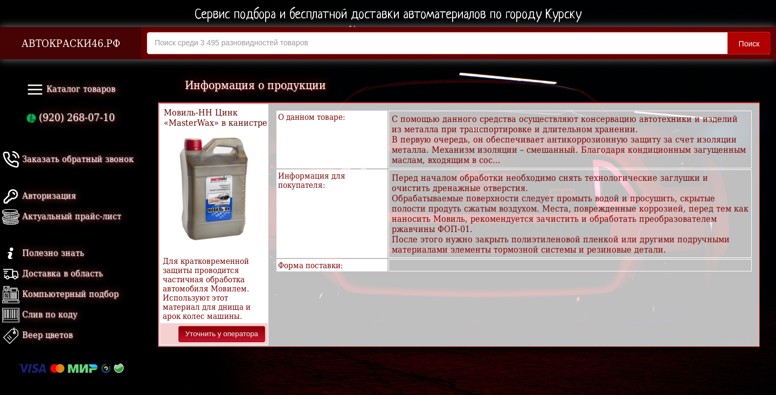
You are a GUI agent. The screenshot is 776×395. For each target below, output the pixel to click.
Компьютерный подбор (60, 294)
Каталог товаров (70, 89)
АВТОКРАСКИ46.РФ (71, 43)
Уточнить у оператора (221, 334)
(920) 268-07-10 (70, 117)
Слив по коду (39, 314)
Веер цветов (37, 335)
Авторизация (39, 195)
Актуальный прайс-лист (61, 216)
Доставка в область (52, 273)
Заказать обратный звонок (68, 159)
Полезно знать (43, 253)
